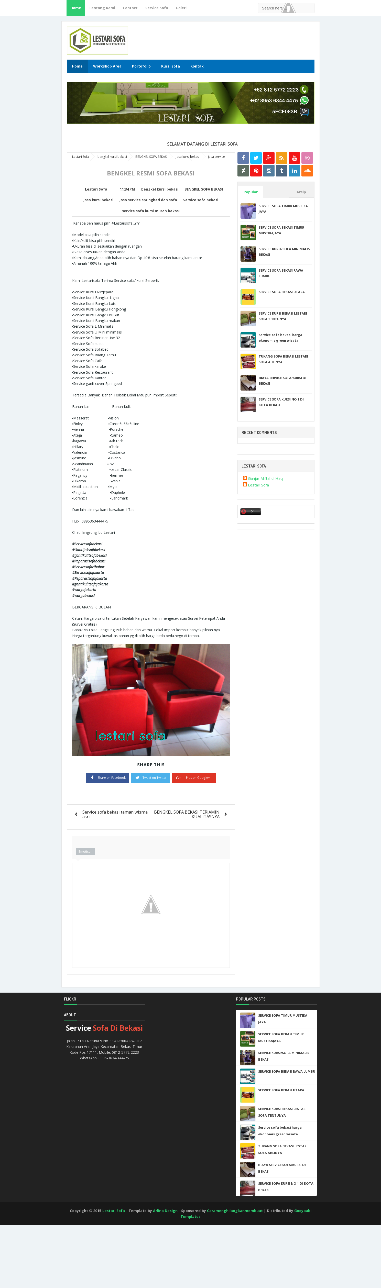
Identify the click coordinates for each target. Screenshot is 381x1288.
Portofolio (141, 66)
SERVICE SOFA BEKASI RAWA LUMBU (286, 1071)
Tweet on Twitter (150, 777)
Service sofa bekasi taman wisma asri (115, 814)
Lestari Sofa (258, 484)
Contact (130, 7)
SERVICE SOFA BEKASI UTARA (282, 292)
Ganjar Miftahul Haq (265, 478)
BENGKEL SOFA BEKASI (203, 189)
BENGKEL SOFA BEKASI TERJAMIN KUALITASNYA (187, 814)
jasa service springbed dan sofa (148, 200)
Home (75, 7)
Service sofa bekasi (200, 200)
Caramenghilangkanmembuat (235, 1210)
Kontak (197, 66)
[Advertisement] (23, 1267)
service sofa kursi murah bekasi (151, 211)
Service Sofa (156, 7)
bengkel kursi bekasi (159, 189)
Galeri (181, 7)
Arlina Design (165, 1210)
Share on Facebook (108, 777)
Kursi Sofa (170, 66)
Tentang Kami (102, 7)
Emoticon (86, 851)
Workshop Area (107, 66)
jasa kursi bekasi (98, 200)
